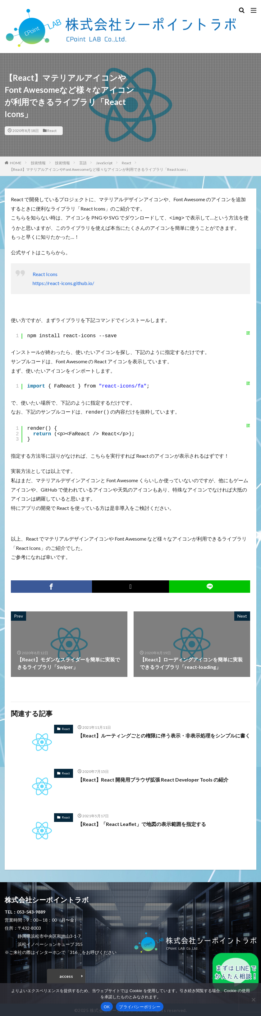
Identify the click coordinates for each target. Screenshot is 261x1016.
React (52, 130)
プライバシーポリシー (139, 1007)
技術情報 (38, 163)
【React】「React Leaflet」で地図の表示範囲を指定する (142, 823)
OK (107, 1007)
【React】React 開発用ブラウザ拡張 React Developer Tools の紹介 (153, 778)
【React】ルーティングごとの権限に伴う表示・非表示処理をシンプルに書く (164, 734)
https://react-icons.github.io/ (63, 282)
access (66, 974)
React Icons (45, 273)
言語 (83, 163)
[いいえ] (253, 999)
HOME (15, 163)
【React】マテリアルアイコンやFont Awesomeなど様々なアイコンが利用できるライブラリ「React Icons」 (99, 169)
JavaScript (104, 163)
